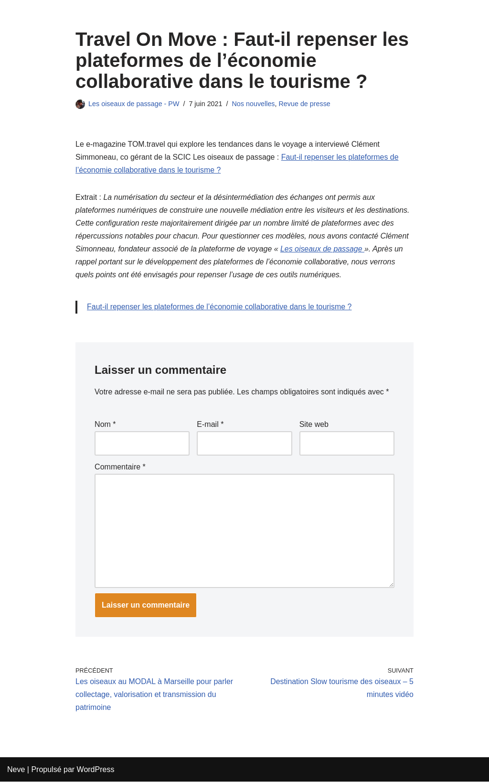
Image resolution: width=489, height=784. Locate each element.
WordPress (96, 772)
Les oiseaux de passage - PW (134, 104)
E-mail (210, 426)
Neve (16, 772)
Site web (314, 426)
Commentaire (120, 468)
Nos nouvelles (254, 104)
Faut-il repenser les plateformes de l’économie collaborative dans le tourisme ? (220, 308)
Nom (105, 426)
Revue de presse (305, 104)
